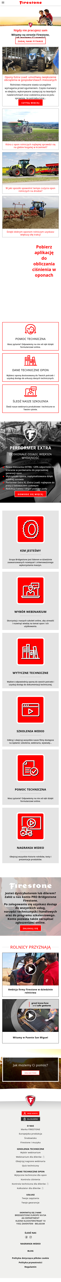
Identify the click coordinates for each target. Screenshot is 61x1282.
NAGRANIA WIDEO (30, 1246)
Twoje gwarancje (30, 1205)
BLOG (30, 1253)
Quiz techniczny (30, 1168)
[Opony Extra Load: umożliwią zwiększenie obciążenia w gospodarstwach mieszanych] (30, 61)
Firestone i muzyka (30, 1145)
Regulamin (30, 1269)
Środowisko (30, 1141)
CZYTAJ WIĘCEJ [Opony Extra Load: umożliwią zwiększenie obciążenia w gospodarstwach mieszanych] (30, 102)
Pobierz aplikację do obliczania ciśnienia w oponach (44, 262)
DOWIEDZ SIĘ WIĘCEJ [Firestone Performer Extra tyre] (30, 497)
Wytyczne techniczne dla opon (30, 1178)
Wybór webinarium (30, 1155)
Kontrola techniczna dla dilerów (30, 1186)
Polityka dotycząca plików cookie (30, 1261)
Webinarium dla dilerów (30, 1159)
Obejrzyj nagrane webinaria (30, 1164)
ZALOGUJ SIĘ (30, 931)
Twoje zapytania (30, 1201)
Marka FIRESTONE (30, 1132)
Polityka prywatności (30, 1265)
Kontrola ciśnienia (30, 1182)
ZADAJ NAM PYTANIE (30, 41)
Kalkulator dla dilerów (30, 1191)
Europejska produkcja (30, 1136)
